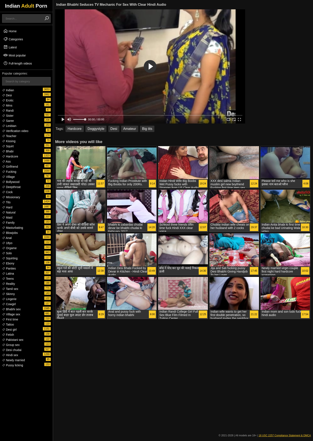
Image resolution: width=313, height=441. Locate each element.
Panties (9, 268)
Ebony (8, 263)
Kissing (8, 141)
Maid (7, 217)
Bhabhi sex (11, 309)
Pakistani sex (12, 339)
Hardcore (10, 156)
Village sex (11, 314)
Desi (7, 95)
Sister (8, 115)
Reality (8, 283)
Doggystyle (96, 129)
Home (10, 31)
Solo (7, 253)
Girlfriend (10, 166)
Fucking (9, 171)
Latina (8, 273)
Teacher (9, 136)
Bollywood (11, 182)
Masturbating (12, 227)
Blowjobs (10, 233)
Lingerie (9, 299)
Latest (10, 47)
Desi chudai (11, 350)
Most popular (14, 55)
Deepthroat (11, 187)
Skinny (8, 294)
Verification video (15, 131)
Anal (7, 238)
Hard (7, 207)
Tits (6, 202)
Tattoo (8, 324)
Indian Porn (26, 6)
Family (8, 222)
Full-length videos (17, 63)
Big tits (147, 129)
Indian (8, 90)
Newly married (13, 360)
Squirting (10, 258)
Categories (13, 39)
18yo (7, 243)
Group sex (11, 345)
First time (10, 319)
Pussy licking (12, 365)
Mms (7, 105)
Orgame (9, 248)
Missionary (11, 197)
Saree (8, 120)
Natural (8, 212)
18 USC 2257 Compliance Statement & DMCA (285, 435)
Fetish (8, 334)
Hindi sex (10, 355)
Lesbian (9, 126)
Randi (8, 110)
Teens (8, 278)
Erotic (8, 100)
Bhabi (8, 151)
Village (8, 176)
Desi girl (9, 329)
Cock (7, 192)
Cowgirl (9, 304)
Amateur (129, 129)
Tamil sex (10, 289)
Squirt (8, 146)
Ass (6, 161)
